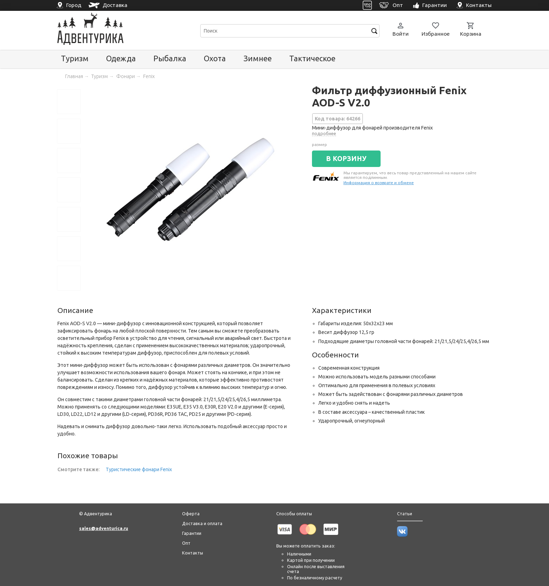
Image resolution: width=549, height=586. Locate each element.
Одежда (121, 58)
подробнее (324, 133)
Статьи (404, 513)
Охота (215, 58)
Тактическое (312, 58)
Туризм (75, 58)
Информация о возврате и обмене (378, 182)
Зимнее (257, 58)
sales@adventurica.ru (103, 528)
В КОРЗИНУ (346, 158)
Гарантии (191, 533)
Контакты (192, 552)
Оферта (191, 513)
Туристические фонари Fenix (139, 469)
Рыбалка (169, 58)
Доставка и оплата (202, 523)
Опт (186, 542)
